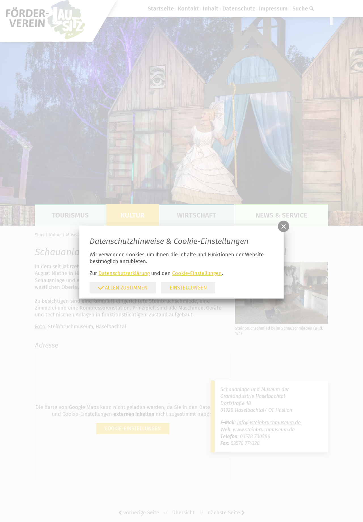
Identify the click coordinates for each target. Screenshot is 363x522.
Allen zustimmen (122, 287)
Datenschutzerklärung (124, 273)
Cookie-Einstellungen (197, 273)
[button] (283, 226)
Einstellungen (188, 288)
